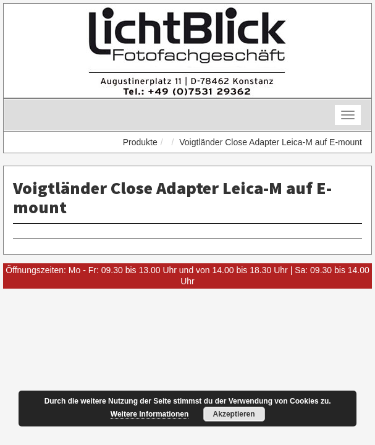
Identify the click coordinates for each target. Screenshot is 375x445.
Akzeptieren (234, 414)
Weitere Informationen (149, 414)
